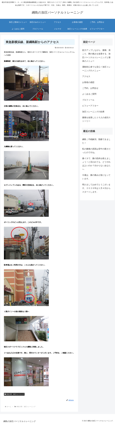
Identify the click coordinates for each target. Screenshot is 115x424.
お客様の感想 (88, 82)
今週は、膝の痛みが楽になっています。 (96, 177)
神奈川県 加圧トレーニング (14, 394)
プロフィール (88, 100)
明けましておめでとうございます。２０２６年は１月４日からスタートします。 (96, 188)
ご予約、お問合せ (90, 88)
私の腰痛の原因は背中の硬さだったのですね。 (96, 151)
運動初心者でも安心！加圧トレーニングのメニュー (96, 69)
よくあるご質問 (89, 94)
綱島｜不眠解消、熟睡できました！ (96, 141)
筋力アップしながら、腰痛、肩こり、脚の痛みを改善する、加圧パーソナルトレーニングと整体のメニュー (96, 55)
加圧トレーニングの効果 (93, 112)
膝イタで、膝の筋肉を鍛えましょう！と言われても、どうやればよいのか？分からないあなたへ (96, 163)
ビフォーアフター (90, 106)
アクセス (86, 76)
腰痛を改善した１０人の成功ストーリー (96, 119)
